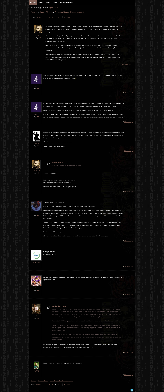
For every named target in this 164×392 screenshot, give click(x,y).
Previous (38, 17)
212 (40, 38)
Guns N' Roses (46, 12)
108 (38, 290)
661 (38, 216)
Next (68, 17)
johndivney (36, 262)
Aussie (36, 86)
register (51, 8)
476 (38, 146)
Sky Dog (36, 371)
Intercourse (38, 35)
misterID (36, 143)
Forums (34, 12)
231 (38, 318)
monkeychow (36, 213)
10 (64, 17)
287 (38, 89)
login (56, 8)
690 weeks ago (126, 65)
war (36, 288)
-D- (36, 316)
